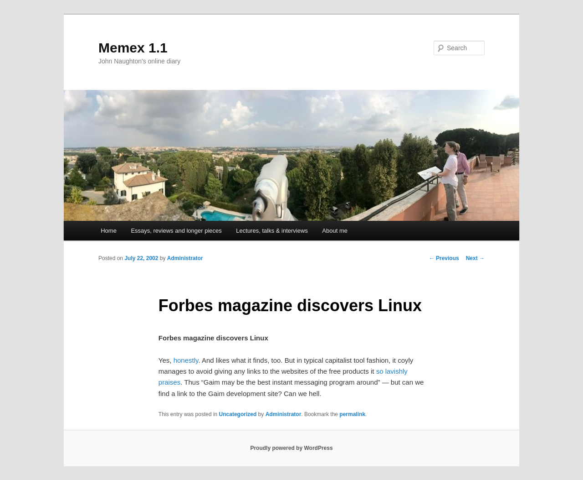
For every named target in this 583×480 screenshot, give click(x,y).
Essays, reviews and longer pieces (176, 230)
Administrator (185, 258)
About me (335, 230)
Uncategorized (238, 414)
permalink (352, 414)
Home (109, 230)
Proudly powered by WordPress (291, 448)
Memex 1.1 (133, 47)
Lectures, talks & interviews (272, 230)
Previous (444, 258)
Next (475, 258)
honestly (186, 360)
